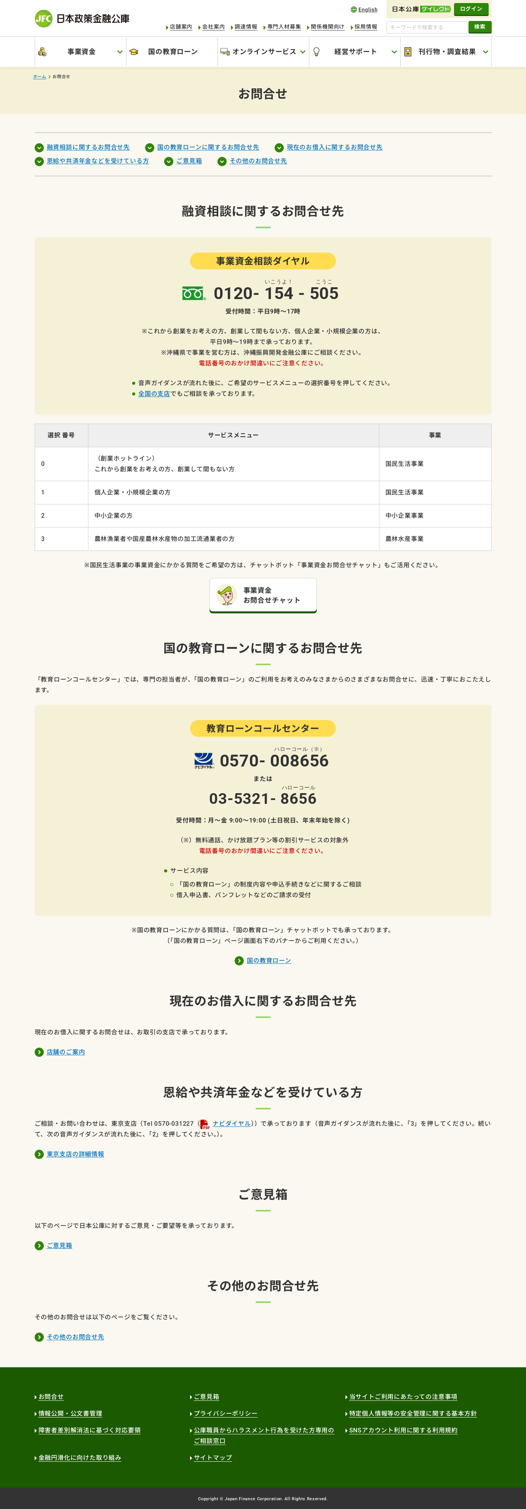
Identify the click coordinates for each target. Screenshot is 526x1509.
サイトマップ (213, 1457)
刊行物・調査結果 (447, 52)
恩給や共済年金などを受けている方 (98, 161)
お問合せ (51, 1396)
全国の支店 (154, 393)
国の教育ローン (173, 52)
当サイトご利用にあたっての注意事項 (403, 1396)
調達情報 (246, 27)
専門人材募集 (284, 27)
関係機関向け (328, 27)
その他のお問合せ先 (258, 161)
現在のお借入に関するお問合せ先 (335, 147)
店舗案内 (181, 27)
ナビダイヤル (232, 1123)
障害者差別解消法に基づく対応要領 (89, 1430)
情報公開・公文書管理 (70, 1413)
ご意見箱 (189, 161)
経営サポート (355, 52)
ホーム (39, 76)
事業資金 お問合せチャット (272, 595)
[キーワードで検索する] (427, 27)
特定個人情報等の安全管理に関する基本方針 (413, 1413)
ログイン (471, 9)
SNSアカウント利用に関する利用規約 (403, 1430)
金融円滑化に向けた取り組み (80, 1457)
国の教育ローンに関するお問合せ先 (208, 147)
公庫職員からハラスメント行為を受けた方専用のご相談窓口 (264, 1436)
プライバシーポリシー (226, 1413)
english (364, 9)
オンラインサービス (264, 52)
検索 (479, 27)
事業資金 (81, 52)
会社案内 (213, 27)
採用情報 (366, 27)
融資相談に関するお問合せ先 (88, 147)
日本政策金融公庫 (82, 18)
